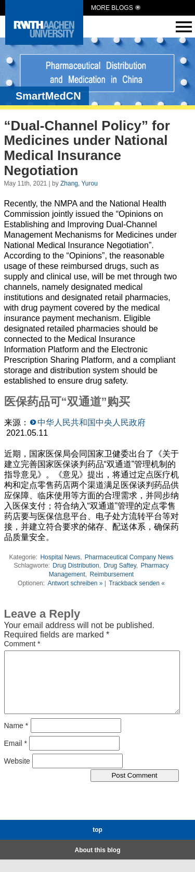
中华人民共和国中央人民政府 (91, 422)
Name (16, 737)
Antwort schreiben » (74, 583)
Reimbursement (112, 574)
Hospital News (60, 557)
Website (17, 773)
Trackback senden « (137, 583)
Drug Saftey (119, 565)
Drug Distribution (76, 565)
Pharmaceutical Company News (129, 557)
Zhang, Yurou (79, 183)
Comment (22, 644)
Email (15, 755)
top (97, 842)
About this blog (98, 862)
